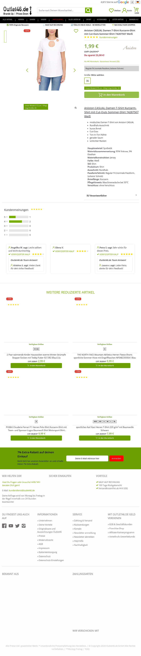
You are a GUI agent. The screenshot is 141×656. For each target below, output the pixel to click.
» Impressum (43, 548)
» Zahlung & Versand (82, 520)
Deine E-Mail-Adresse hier (87, 458)
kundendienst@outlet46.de (22, 490)
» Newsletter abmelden (83, 536)
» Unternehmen (44, 520)
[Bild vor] (74, 70)
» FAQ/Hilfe (78, 541)
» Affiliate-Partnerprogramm (121, 532)
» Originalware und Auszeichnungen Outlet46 (49, 530)
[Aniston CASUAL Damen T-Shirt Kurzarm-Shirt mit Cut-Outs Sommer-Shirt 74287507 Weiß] (51, 70)
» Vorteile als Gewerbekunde (121, 536)
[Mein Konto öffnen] (127, 10)
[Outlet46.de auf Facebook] (4, 526)
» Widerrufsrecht (45, 540)
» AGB (40, 544)
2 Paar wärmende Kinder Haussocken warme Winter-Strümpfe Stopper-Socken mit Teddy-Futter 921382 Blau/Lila (36, 356)
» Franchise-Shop (116, 528)
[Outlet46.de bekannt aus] (4, 604)
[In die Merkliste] (76, 31)
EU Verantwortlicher (97, 195)
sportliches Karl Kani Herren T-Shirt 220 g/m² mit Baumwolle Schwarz (105, 429)
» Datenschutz (44, 556)
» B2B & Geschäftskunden (120, 524)
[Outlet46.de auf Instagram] (24, 526)
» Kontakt (77, 528)
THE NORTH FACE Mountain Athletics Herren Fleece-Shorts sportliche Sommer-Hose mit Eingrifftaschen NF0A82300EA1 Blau (105, 356)
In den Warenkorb (111, 95)
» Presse (41, 535)
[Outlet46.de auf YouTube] (11, 526)
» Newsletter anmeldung (84, 532)
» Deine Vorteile (44, 524)
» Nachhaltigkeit (80, 545)
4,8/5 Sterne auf (115, 2)
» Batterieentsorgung (47, 552)
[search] (88, 10)
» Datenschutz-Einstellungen (50, 560)
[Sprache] (137, 2)
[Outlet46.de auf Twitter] (17, 526)
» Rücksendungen (81, 524)
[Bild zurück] (27, 70)
